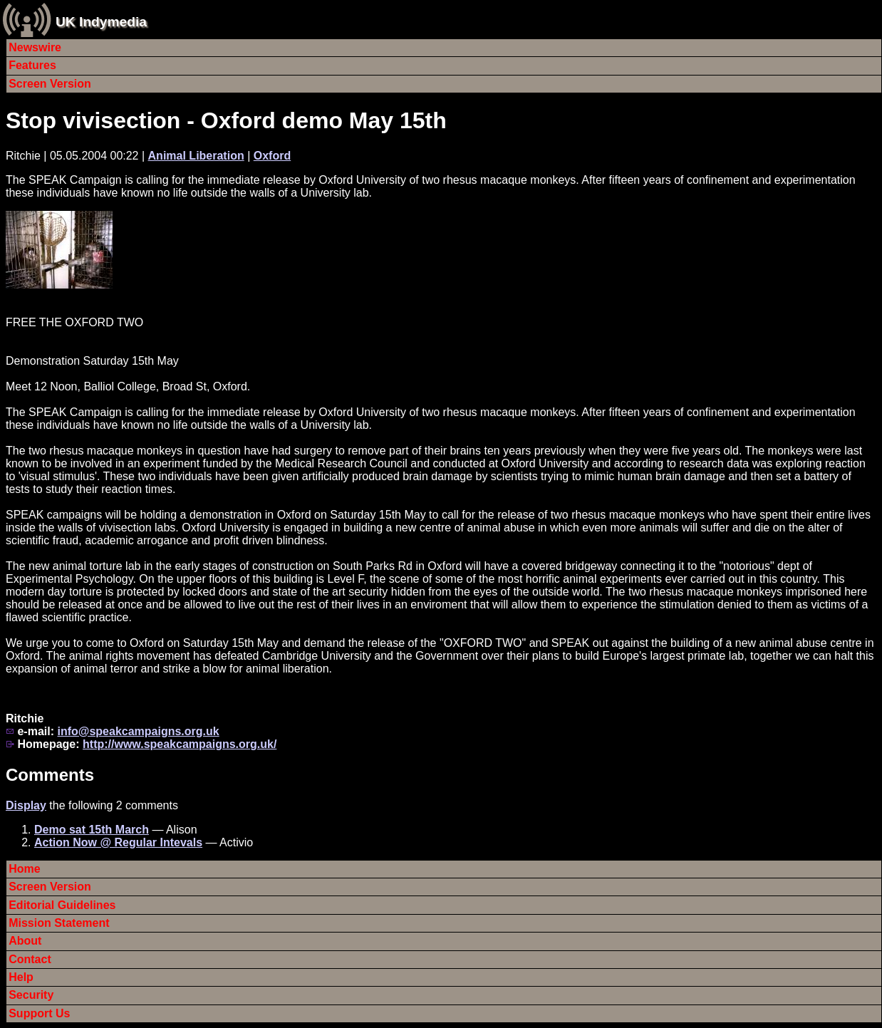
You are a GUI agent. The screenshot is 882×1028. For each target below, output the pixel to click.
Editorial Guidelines (62, 905)
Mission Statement (59, 923)
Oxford (272, 156)
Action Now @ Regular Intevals (118, 842)
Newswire (35, 47)
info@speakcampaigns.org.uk (138, 731)
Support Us (39, 1013)
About (25, 941)
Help (21, 977)
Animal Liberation (196, 156)
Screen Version (50, 84)
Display (26, 805)
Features (32, 65)
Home (24, 869)
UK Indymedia (101, 21)
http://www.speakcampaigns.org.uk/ (179, 744)
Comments (50, 774)
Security (31, 995)
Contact (30, 959)
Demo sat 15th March (91, 830)
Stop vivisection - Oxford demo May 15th (226, 120)
